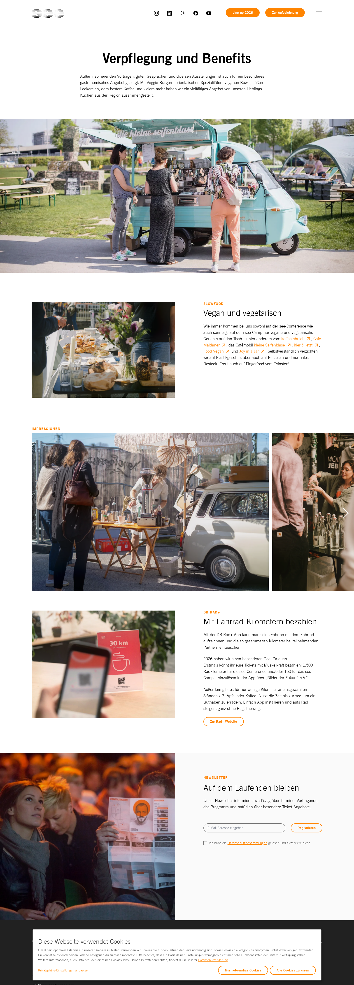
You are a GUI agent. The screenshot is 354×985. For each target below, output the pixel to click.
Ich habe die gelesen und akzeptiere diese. (260, 843)
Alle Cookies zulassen (293, 970)
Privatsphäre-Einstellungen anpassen (63, 970)
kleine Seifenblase (269, 344)
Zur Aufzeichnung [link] (285, 12)
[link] (156, 13)
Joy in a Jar (249, 350)
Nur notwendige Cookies (243, 970)
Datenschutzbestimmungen (247, 843)
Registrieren (307, 828)
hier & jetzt (303, 344)
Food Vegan (213, 350)
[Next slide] (346, 513)
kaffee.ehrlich (293, 338)
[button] (319, 12)
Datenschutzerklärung (213, 960)
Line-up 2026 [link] (243, 12)
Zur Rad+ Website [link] (223, 721)
